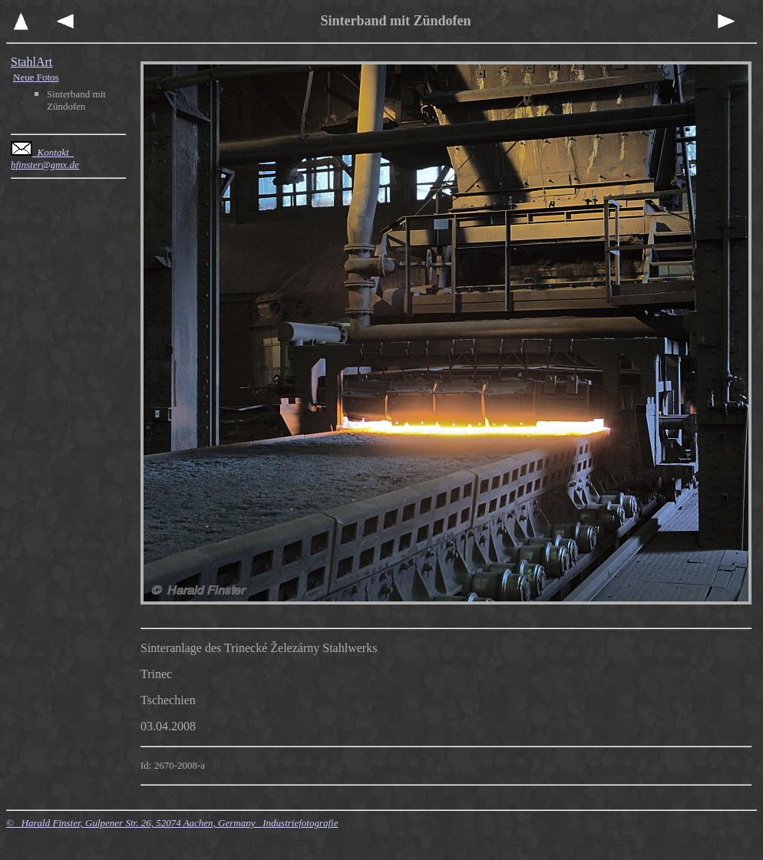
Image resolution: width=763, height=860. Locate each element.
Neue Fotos (36, 77)
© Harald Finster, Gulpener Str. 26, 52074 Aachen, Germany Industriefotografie (172, 823)
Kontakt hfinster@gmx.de (45, 158)
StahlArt (31, 61)
